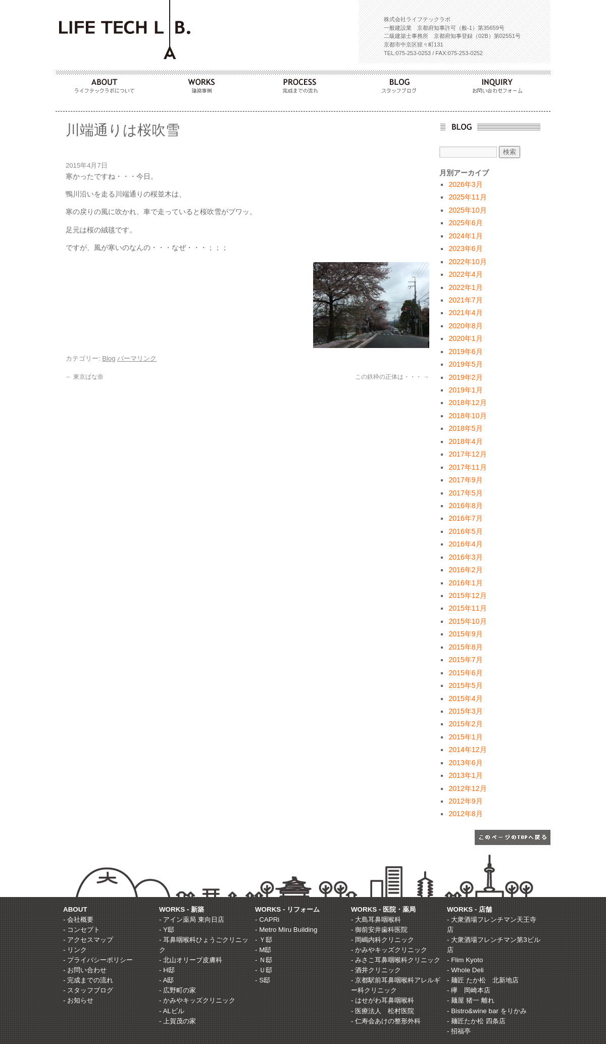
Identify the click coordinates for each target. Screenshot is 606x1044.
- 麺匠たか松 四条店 (476, 1021)
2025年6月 (465, 223)
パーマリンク (137, 358)
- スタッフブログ (88, 990)
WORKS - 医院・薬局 (383, 909)
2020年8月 (465, 326)
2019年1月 (465, 390)
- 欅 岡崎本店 (468, 990)
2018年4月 (465, 441)
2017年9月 (465, 480)
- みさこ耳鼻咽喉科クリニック (395, 960)
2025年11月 (467, 197)
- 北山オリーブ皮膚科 (190, 960)
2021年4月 (465, 313)
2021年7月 (465, 300)
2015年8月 (465, 647)
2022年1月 (465, 287)
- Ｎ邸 (263, 960)
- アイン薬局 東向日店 (191, 919)
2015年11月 (467, 608)
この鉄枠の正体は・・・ (392, 376)
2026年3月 (465, 184)
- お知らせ (78, 1000)
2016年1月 (465, 583)
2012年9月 (465, 801)
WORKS (204, 83)
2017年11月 (467, 467)
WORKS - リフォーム (287, 909)
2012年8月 (465, 814)
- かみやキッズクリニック (197, 1000)
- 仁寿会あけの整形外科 (386, 1021)
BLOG (401, 83)
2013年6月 (465, 763)
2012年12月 (467, 788)
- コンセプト (81, 929)
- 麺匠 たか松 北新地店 (483, 980)
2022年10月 (467, 262)
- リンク (75, 950)
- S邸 (262, 980)
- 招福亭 (459, 1031)
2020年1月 (465, 338)
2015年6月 (465, 673)
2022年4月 (465, 274)
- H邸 (167, 970)
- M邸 (263, 950)
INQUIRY (500, 83)
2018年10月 (467, 416)
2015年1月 (465, 737)
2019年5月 (465, 364)
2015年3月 (465, 711)
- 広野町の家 (177, 990)
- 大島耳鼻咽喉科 (376, 919)
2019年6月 (465, 351)
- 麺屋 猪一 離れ (470, 1000)
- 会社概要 (78, 919)
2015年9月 (465, 634)
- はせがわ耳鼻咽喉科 (382, 1000)
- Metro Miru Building (286, 929)
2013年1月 (465, 775)
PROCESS (303, 83)
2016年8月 (465, 506)
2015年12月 (467, 595)
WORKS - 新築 (181, 909)
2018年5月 (465, 428)
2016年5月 (465, 531)
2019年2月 (465, 377)
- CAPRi (267, 919)
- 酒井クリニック (376, 970)
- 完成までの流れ (88, 980)
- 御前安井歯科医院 (379, 929)
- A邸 (166, 980)
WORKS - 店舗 (469, 909)
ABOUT (105, 83)
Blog (108, 358)
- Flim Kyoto (465, 960)
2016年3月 (465, 557)
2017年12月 (467, 454)
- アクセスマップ (88, 939)
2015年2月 (465, 724)
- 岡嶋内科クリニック (382, 939)
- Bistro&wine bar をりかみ (487, 1011)
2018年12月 (467, 403)
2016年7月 (465, 518)
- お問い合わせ (85, 970)
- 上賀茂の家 (177, 1021)
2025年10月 (467, 210)
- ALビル (171, 1011)
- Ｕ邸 (263, 970)
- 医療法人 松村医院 (382, 1011)
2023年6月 (465, 248)
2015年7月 (465, 660)
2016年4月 (465, 544)
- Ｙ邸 (263, 939)
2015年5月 (465, 685)
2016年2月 (465, 570)
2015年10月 (467, 621)
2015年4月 (465, 698)
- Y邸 (166, 929)
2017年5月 (465, 493)
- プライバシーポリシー (98, 960)
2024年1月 (465, 236)
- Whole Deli (465, 970)
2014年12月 (467, 749)
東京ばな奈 (85, 376)
